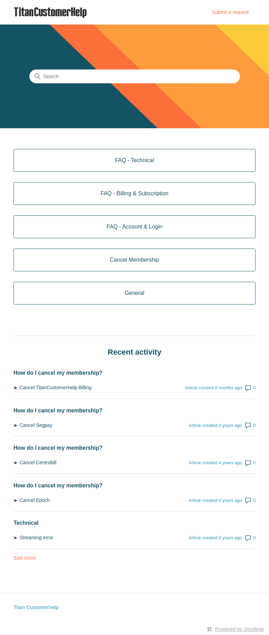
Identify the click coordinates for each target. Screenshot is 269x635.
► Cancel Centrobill (34, 462)
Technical (26, 523)
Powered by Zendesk (239, 629)
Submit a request (230, 12)
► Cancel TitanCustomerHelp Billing (52, 387)
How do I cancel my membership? (58, 373)
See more (24, 558)
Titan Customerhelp (35, 607)
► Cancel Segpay (32, 425)
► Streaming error (34, 537)
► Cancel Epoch (31, 500)
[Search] (134, 76)
